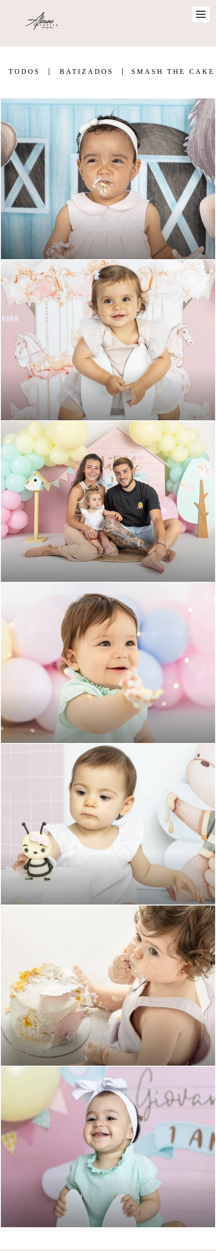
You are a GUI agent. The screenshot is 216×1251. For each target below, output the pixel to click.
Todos (24, 71)
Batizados (87, 71)
